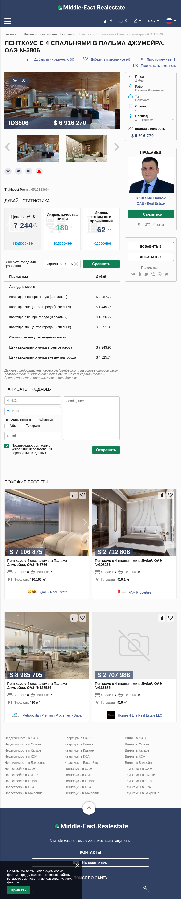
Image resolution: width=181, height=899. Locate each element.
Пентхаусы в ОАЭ (78, 769)
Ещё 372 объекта (150, 224)
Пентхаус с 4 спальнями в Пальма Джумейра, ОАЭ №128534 (37, 685)
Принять (19, 890)
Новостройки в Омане (21, 775)
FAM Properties (140, 592)
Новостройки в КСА (19, 787)
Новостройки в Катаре (21, 781)
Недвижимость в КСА (20, 756)
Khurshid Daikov (151, 198)
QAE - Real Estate (151, 203)
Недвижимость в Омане (22, 744)
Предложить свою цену (159, 65)
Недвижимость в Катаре (22, 750)
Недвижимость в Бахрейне (24, 762)
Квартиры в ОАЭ (77, 738)
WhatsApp (47, 420)
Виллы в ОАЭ (135, 738)
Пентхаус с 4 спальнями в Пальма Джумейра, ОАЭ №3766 (37, 562)
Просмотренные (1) (162, 59)
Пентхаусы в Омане (80, 775)
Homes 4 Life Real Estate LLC (140, 715)
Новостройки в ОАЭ (19, 769)
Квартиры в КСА (77, 756)
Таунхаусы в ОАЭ (138, 769)
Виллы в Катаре (137, 750)
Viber (14, 426)
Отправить (106, 450)
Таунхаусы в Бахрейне (142, 793)
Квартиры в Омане (79, 744)
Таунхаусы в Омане (140, 775)
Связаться (152, 214)
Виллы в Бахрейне (139, 762)
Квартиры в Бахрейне (81, 762)
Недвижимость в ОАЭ (21, 738)
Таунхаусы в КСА (138, 787)
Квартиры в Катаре (79, 750)
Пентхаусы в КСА (78, 787)
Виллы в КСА (135, 756)
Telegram (33, 426)
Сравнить (101, 264)
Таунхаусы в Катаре (140, 781)
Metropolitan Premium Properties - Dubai (52, 715)
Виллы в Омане (137, 744)
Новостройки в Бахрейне (23, 793)
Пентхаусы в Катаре (80, 781)
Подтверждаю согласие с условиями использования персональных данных (32, 449)
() (54, 59)
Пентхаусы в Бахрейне (82, 793)
